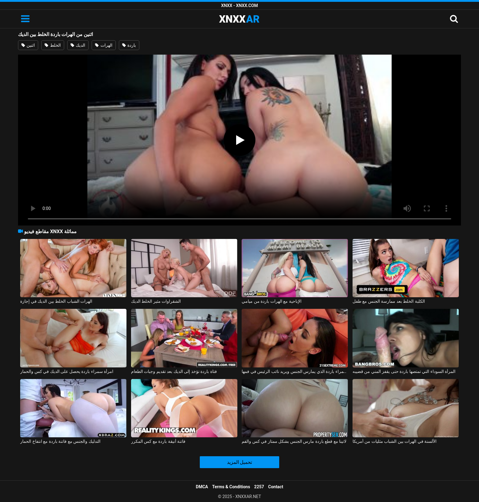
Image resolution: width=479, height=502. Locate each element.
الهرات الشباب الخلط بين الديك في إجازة (56, 301)
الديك (78, 45)
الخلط (52, 45)
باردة (129, 45)
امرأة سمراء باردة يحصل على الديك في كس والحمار (66, 371)
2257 (259, 486)
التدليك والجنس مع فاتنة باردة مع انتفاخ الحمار (60, 441)
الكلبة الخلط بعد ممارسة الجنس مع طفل (389, 301)
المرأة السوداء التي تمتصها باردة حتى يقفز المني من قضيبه (404, 371)
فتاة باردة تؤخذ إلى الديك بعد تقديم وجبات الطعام (174, 371)
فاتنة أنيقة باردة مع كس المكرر (158, 441)
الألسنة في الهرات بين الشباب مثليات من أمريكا (395, 441)
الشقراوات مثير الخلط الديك (156, 301)
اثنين (28, 45)
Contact (275, 486)
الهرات (103, 45)
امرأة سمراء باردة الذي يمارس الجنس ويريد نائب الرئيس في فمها (295, 371)
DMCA (202, 486)
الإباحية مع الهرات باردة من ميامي (271, 301)
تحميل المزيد (239, 462)
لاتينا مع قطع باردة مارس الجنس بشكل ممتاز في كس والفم (294, 441)
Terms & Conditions (231, 486)
